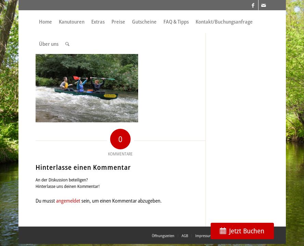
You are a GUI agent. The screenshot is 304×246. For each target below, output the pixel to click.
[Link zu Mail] (264, 5)
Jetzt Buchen (246, 230)
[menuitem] (45, 22)
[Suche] (67, 44)
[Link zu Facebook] (253, 5)
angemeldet (68, 200)
